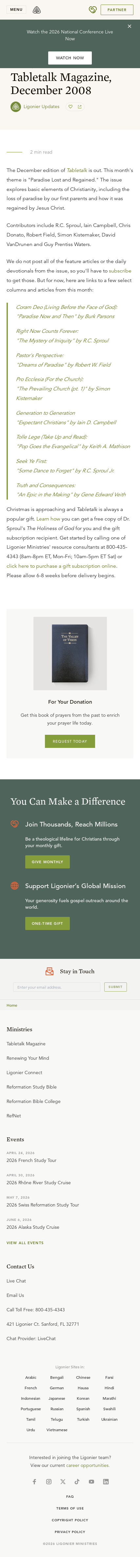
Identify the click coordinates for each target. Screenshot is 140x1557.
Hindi (109, 1387)
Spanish (83, 1408)
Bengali (57, 1377)
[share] (79, 107)
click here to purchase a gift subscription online (61, 566)
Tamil (30, 1419)
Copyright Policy (70, 1520)
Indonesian (30, 1398)
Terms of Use (70, 1508)
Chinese (83, 1377)
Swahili (109, 1408)
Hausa (83, 1387)
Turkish (83, 1419)
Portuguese (31, 1408)
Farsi (109, 1377)
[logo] (36, 9)
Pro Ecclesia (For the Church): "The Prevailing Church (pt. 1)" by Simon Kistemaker (63, 389)
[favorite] (71, 107)
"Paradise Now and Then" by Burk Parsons (65, 316)
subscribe (120, 271)
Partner (117, 10)
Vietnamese (57, 1429)
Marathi (109, 1398)
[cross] (129, 26)
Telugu (57, 1419)
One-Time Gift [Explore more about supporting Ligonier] (47, 923)
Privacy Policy (70, 1532)
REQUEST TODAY (70, 741)
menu (16, 9)
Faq (70, 1496)
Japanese (57, 1398)
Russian (57, 1408)
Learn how (48, 519)
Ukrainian (109, 1419)
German (57, 1387)
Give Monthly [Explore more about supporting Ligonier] (47, 862)
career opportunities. (88, 1465)
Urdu (31, 1429)
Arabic (30, 1377)
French (31, 1387)
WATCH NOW (70, 57)
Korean (83, 1398)
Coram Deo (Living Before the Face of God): (66, 307)
